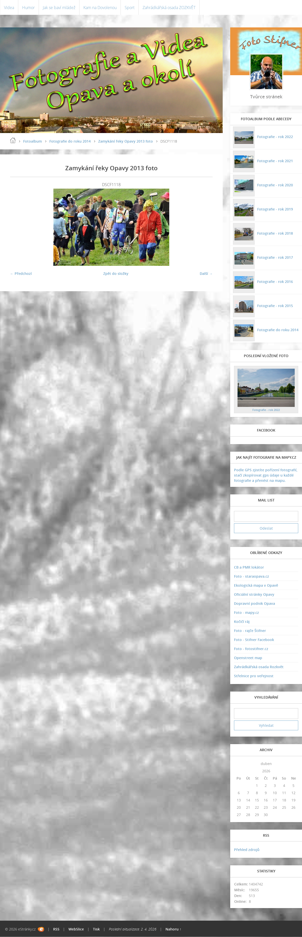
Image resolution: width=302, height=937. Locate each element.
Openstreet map (248, 658)
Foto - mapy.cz (246, 612)
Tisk (96, 929)
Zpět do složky (115, 273)
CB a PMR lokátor (249, 567)
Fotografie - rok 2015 (275, 305)
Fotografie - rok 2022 (275, 136)
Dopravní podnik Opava (254, 603)
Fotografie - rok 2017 (275, 257)
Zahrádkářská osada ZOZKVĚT (169, 7)
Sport (130, 7)
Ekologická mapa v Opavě (256, 585)
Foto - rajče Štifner (250, 630)
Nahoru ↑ (173, 929)
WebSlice (76, 929)
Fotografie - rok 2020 (275, 185)
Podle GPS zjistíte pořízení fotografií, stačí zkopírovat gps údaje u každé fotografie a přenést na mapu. (265, 475)
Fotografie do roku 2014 (70, 141)
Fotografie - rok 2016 (275, 281)
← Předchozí (21, 273)
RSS (56, 929)
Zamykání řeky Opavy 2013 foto (125, 141)
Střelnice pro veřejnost (254, 676)
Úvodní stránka (13, 141)
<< (239, 763)
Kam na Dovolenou (100, 7)
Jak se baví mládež (59, 7)
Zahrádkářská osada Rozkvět (259, 667)
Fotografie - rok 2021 (275, 160)
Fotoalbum (32, 141)
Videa (9, 7)
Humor (28, 7)
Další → (206, 273)
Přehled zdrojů (246, 849)
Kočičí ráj (242, 621)
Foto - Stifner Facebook (254, 639)
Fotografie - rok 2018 (275, 233)
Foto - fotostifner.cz (251, 649)
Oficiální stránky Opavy (254, 594)
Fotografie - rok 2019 (275, 209)
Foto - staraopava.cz (251, 576)
